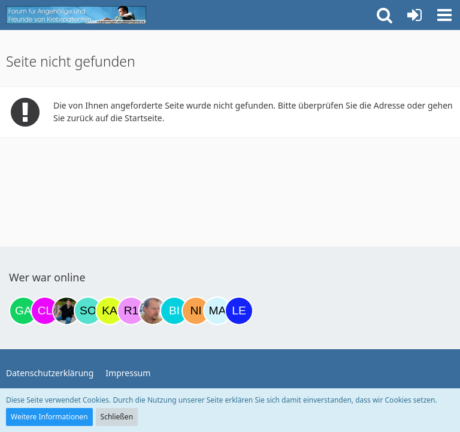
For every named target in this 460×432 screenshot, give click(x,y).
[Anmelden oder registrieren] (414, 15)
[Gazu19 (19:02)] (23, 310)
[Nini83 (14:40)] (195, 310)
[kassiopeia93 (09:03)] (109, 310)
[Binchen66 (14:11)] (174, 310)
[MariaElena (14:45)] (217, 310)
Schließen (117, 417)
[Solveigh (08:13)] (88, 310)
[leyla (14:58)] (239, 310)
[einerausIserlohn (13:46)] (152, 310)
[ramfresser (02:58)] (66, 310)
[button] (444, 15)
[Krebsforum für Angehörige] (76, 15)
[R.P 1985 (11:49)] (131, 310)
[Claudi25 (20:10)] (45, 310)
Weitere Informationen (49, 417)
